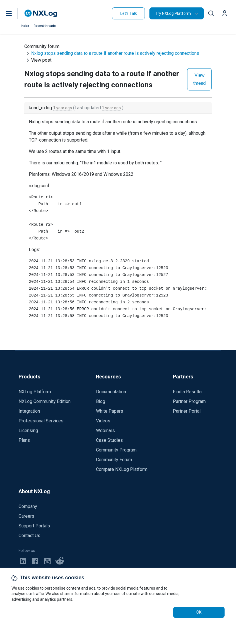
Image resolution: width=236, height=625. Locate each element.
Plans (24, 440)
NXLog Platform (35, 391)
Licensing (28, 430)
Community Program (116, 450)
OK (198, 612)
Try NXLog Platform (173, 13)
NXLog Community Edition (45, 401)
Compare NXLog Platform (121, 469)
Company (28, 506)
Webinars (105, 430)
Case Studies (109, 440)
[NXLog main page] (40, 13)
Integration (29, 411)
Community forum (41, 46)
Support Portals (34, 526)
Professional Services (41, 421)
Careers (26, 516)
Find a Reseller (188, 391)
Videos (103, 421)
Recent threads (45, 26)
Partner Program (189, 401)
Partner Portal (187, 411)
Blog (100, 401)
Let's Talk (128, 13)
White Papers (109, 411)
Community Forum (114, 459)
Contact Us (29, 535)
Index (25, 26)
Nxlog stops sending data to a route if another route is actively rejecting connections (115, 53)
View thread (199, 79)
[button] (14, 13)
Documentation (111, 391)
